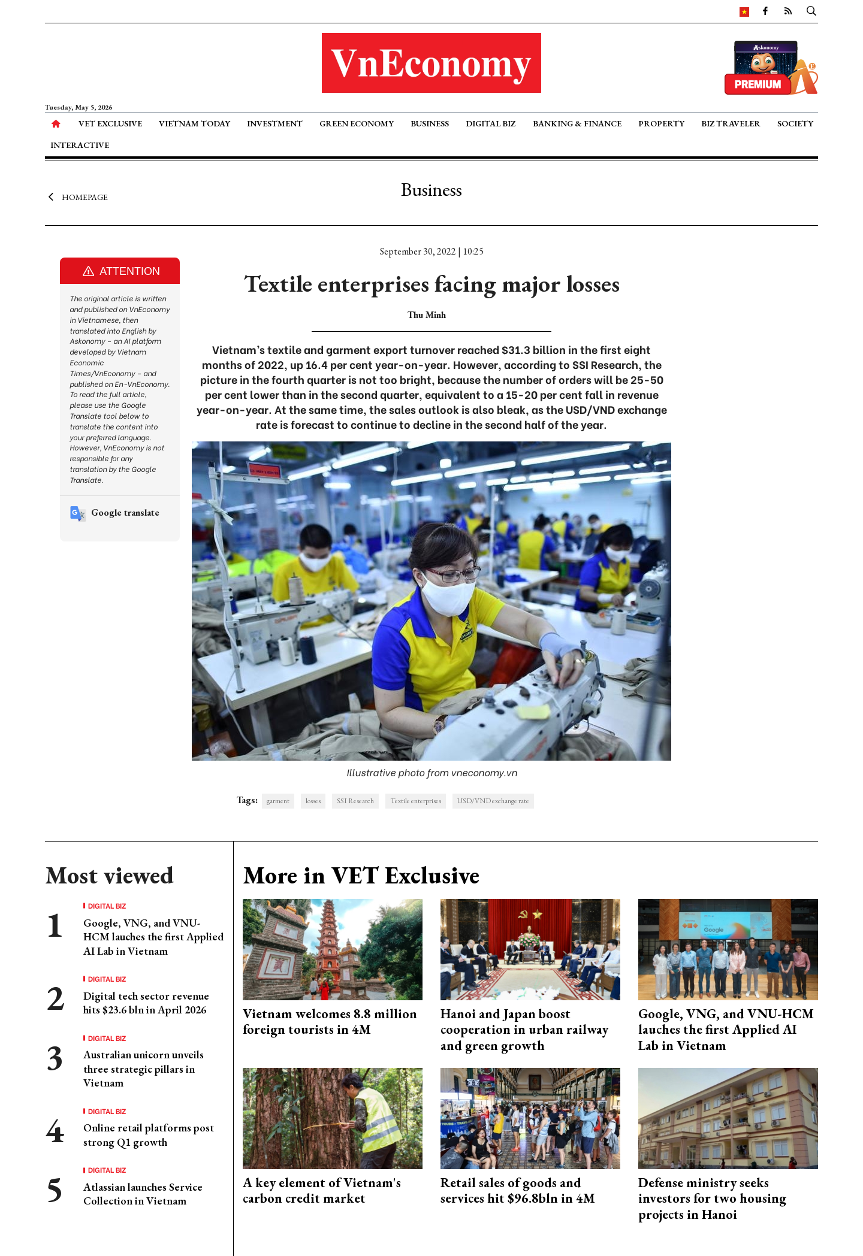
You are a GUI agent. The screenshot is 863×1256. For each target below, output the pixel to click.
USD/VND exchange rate (493, 801)
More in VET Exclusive (361, 875)
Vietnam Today (194, 123)
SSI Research (355, 801)
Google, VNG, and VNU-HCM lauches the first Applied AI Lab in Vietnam (153, 937)
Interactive (79, 145)
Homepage (76, 196)
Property (661, 123)
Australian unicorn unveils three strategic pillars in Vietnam (143, 1068)
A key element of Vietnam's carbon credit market (322, 1190)
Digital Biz (490, 123)
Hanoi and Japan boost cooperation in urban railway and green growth (524, 1029)
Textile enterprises (415, 801)
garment (278, 801)
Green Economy (356, 123)
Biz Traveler (731, 123)
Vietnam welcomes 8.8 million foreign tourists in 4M (330, 1021)
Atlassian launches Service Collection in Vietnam (143, 1193)
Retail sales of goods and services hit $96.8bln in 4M (517, 1190)
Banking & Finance (577, 123)
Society (795, 123)
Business (430, 123)
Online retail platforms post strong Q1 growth (148, 1134)
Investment (275, 123)
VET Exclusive (110, 123)
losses (313, 801)
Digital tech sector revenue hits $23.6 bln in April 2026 (146, 1002)
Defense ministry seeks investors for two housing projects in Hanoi (712, 1198)
